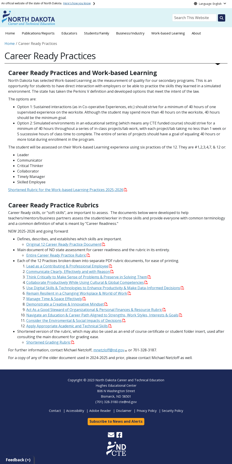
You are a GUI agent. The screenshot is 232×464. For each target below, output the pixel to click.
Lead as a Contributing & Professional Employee (69, 266)
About (196, 33)
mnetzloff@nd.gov (108, 349)
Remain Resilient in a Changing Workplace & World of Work (78, 293)
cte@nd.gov (128, 402)
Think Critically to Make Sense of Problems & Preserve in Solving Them (88, 277)
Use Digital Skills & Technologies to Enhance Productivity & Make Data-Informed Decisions (105, 287)
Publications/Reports (38, 33)
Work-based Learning (168, 33)
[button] (111, 436)
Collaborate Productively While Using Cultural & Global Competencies (87, 282)
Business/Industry (130, 33)
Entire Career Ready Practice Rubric (58, 255)
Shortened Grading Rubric (50, 342)
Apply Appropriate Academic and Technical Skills (69, 325)
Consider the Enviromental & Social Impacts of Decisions (76, 320)
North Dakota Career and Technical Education (129, 380)
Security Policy (172, 410)
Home (10, 33)
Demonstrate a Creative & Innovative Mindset (67, 304)
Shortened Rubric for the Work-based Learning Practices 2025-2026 (67, 189)
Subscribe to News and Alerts (116, 421)
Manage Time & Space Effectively (56, 298)
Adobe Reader (100, 410)
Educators (69, 33)
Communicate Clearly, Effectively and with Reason (70, 271)
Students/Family (96, 33)
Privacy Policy (147, 410)
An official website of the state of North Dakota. (46, 3)
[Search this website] (221, 18)
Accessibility (75, 410)
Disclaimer (123, 410)
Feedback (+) (18, 459)
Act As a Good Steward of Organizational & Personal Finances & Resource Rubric (96, 309)
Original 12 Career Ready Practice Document (65, 244)
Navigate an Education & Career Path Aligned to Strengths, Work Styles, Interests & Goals (104, 315)
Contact (55, 410)
